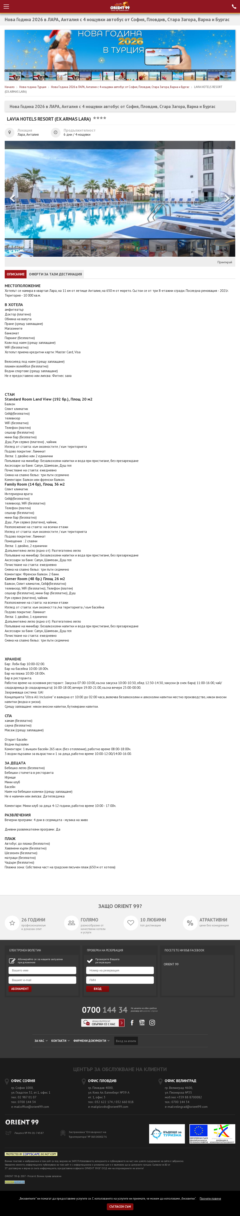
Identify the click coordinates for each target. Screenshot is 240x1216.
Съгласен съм (120, 1207)
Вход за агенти (126, 1041)
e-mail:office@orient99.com (30, 1107)
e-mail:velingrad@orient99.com (186, 1107)
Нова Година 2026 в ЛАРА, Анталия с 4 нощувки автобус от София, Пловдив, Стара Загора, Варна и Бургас (120, 87)
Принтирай (225, 262)
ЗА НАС (41, 1041)
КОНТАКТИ (60, 1041)
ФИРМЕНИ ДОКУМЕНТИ (91, 1041)
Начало (10, 87)
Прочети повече (210, 1198)
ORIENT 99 (171, 964)
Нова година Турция (32, 87)
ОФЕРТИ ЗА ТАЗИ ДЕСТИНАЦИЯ (55, 274)
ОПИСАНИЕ (16, 274)
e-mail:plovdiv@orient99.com (108, 1107)
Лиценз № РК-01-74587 (29, 1133)
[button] (227, 198)
